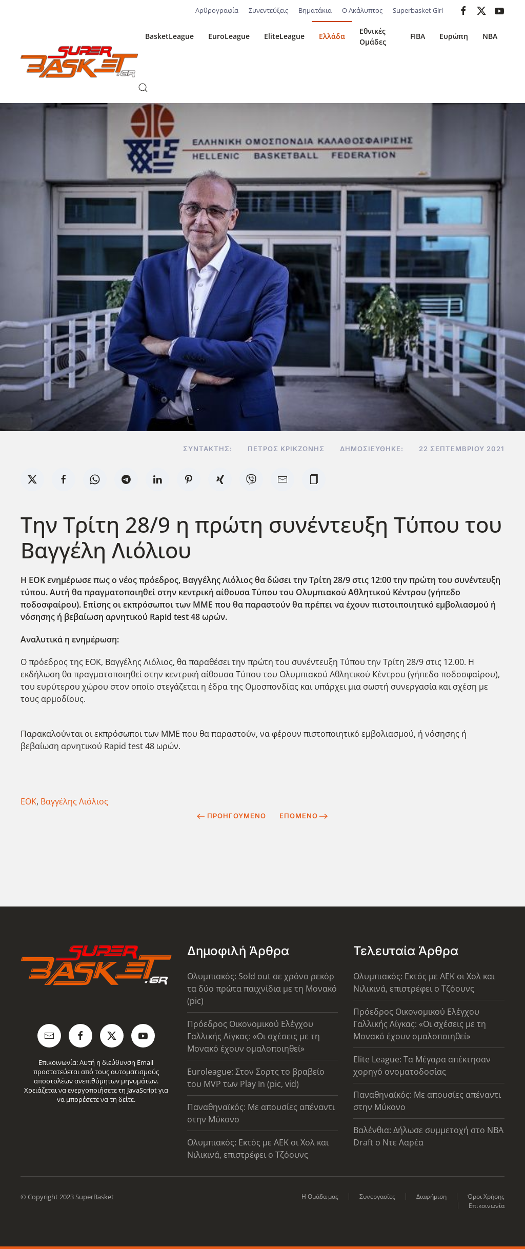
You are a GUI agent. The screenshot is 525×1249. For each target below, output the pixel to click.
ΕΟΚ (28, 801)
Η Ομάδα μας (319, 1196)
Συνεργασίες (377, 1196)
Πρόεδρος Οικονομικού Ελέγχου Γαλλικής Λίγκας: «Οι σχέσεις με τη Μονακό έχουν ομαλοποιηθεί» (253, 1036)
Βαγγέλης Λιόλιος (74, 801)
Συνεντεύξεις (268, 10)
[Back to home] (79, 62)
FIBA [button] (417, 36)
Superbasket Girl (418, 10)
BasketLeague (169, 36)
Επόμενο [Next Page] (303, 816)
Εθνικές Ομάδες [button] (372, 36)
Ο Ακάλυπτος (362, 10)
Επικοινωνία (486, 1205)
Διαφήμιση (431, 1196)
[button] (143, 87)
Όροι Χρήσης (486, 1196)
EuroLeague (229, 36)
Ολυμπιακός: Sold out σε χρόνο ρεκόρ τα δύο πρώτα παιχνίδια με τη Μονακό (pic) (262, 988)
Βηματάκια (315, 10)
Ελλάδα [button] (332, 36)
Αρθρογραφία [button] (216, 10)
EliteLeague (284, 36)
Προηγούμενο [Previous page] (231, 816)
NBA (489, 36)
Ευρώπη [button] (453, 36)
